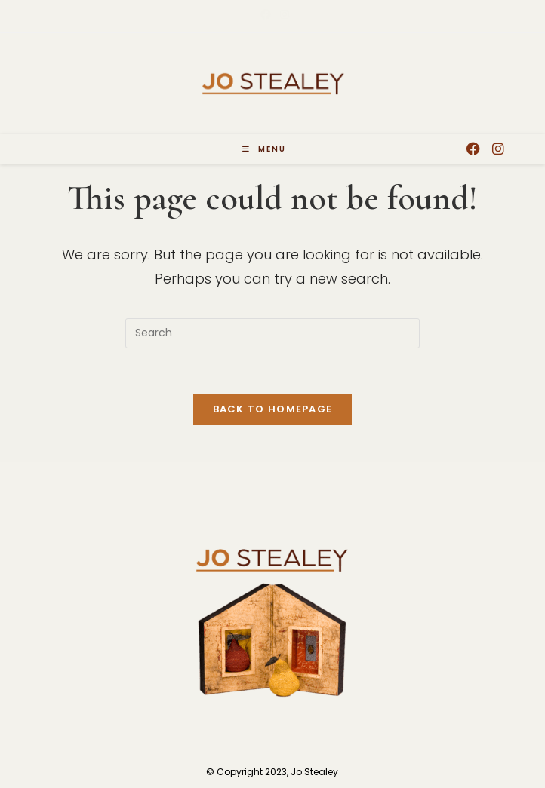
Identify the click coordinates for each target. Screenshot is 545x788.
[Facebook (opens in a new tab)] (266, 14)
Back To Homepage (273, 409)
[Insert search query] (272, 333)
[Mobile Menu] (264, 149)
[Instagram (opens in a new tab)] (282, 14)
